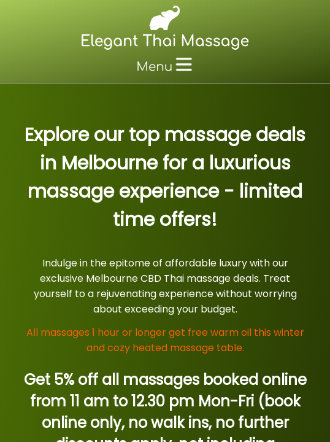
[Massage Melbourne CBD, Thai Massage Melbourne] (165, 25)
